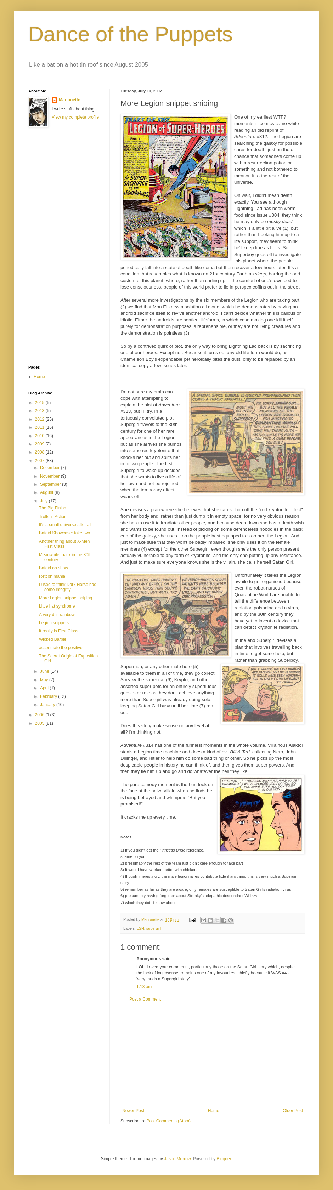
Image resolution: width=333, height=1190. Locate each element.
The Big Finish (52, 508)
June (45, 671)
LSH (140, 928)
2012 (40, 419)
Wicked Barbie (52, 639)
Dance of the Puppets (130, 34)
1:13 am (144, 986)
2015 (40, 402)
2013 (40, 410)
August (47, 492)
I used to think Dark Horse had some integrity (67, 587)
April (45, 687)
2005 (40, 723)
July (44, 501)
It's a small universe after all (65, 524)
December (50, 467)
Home (213, 1110)
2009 (40, 444)
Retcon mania (52, 576)
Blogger (223, 1158)
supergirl (153, 928)
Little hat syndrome (57, 606)
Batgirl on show (53, 567)
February (49, 696)
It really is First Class (58, 630)
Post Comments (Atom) (168, 1120)
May (44, 679)
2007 (40, 460)
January (48, 704)
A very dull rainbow (57, 614)
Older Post (293, 1110)
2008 (40, 452)
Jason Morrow (177, 1158)
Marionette (69, 99)
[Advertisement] (56, 246)
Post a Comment (145, 999)
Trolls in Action (53, 516)
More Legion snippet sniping (65, 598)
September (51, 484)
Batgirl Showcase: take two (64, 532)
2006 (40, 714)
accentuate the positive (61, 647)
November (50, 476)
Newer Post (133, 1110)
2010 (40, 435)
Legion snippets (54, 622)
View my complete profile (75, 117)
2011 (40, 427)
